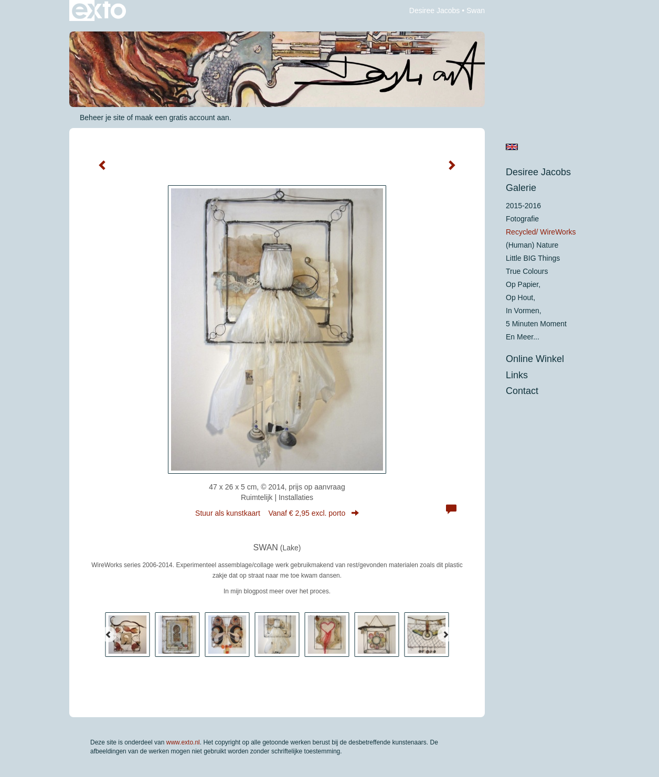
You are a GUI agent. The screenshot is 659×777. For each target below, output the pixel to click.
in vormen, (523, 310)
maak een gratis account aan (182, 117)
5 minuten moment (536, 324)
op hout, (520, 297)
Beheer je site (102, 117)
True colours (527, 271)
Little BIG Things (533, 258)
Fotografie (522, 219)
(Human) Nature (532, 245)
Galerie (521, 188)
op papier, (523, 284)
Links (517, 375)
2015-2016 (523, 205)
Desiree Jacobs (434, 10)
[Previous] (108, 634)
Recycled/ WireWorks (541, 232)
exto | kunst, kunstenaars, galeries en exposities (99, 10)
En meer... (522, 337)
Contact (522, 391)
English (512, 147)
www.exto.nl (183, 742)
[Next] (445, 634)
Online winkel (535, 359)
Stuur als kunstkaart (277, 513)
